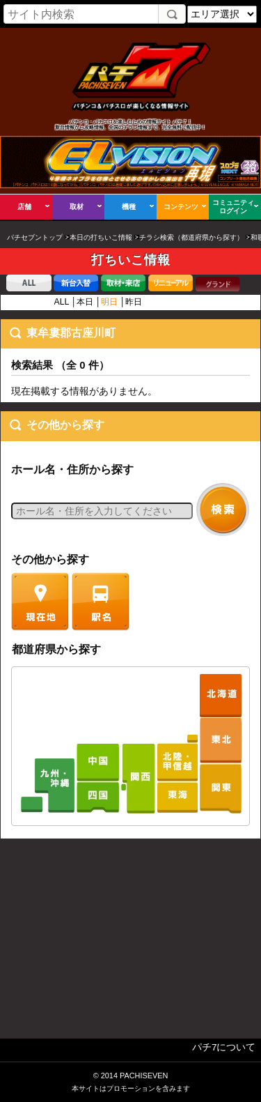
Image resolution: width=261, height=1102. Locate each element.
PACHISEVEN (144, 1075)
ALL (61, 302)
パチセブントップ (35, 237)
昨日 (133, 302)
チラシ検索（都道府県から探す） (191, 237)
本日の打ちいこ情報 (101, 237)
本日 (85, 302)
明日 (109, 302)
